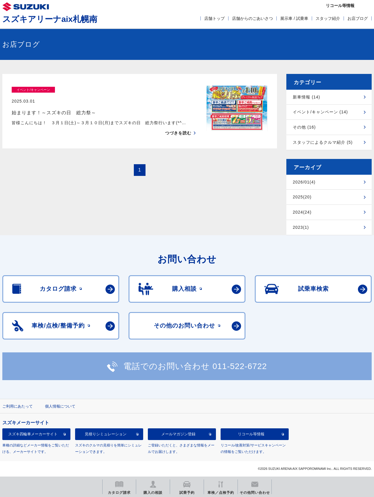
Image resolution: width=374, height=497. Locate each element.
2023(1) (301, 227)
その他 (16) (304, 127)
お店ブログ (357, 18)
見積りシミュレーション (106, 434)
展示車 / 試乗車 (294, 18)
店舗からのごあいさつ (252, 18)
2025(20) (302, 197)
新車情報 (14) (306, 97)
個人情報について (60, 406)
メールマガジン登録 (178, 434)
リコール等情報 (251, 434)
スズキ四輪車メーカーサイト (33, 434)
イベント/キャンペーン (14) (320, 112)
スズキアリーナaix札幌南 (49, 19)
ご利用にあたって (17, 406)
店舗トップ (214, 18)
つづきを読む (178, 121)
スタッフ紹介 (328, 18)
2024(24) (302, 212)
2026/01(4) (304, 182)
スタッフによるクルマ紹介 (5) (323, 142)
